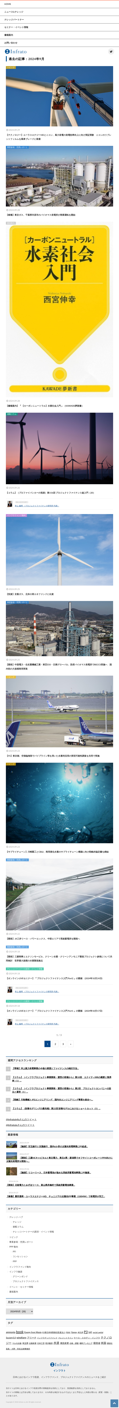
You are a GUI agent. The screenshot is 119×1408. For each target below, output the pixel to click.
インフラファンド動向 (20, 1266)
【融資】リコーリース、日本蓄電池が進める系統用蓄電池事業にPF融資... (55, 1172)
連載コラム (18, 1226)
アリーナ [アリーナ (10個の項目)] (31, 1337)
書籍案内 (13, 1291)
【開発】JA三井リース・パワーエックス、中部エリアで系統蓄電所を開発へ (43, 938)
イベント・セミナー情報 (21, 1286)
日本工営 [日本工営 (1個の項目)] (41, 1343)
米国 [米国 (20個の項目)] (103, 1343)
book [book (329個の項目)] (20, 1332)
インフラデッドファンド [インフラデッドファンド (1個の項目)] (47, 1338)
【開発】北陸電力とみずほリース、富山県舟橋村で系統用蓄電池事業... (40, 1185)
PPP (15, 1261)
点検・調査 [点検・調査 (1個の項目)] (74, 1343)
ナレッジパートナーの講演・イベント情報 (33, 1231)
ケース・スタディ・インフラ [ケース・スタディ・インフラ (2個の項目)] (87, 1337)
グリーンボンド (20, 1276)
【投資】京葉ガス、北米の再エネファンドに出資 (30, 594)
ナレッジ (17, 1221)
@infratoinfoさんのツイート (21, 1119)
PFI (14, 1251)
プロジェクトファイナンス (26, 1281)
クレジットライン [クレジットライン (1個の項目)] (65, 1338)
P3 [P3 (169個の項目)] (86, 1332)
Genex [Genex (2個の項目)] (74, 1332)
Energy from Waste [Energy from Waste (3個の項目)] (33, 1332)
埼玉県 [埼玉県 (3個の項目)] (25, 1343)
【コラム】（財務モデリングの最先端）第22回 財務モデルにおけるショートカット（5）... (56, 1108)
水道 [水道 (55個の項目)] (56, 1343)
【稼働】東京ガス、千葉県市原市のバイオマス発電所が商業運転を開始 (40, 214)
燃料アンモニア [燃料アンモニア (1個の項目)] (86, 1343)
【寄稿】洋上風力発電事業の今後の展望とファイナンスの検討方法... (45, 1068)
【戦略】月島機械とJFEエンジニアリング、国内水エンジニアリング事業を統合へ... (52, 1099)
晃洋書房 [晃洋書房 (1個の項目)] (49, 1343)
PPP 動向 (13, 1246)
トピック (13, 1237)
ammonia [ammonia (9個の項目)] (10, 1332)
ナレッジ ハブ (16, 1217)
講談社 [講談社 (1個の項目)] (109, 1343)
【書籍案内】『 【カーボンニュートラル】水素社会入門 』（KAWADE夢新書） (45, 405)
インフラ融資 (15, 1271)
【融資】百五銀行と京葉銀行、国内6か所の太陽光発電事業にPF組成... (54, 1146)
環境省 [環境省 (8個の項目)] (96, 1343)
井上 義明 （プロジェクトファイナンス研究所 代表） (37, 506)
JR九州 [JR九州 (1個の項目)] (80, 1332)
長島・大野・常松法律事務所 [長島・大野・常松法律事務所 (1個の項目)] (18, 1349)
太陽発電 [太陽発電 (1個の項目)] (32, 1343)
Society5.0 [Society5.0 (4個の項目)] (11, 1337)
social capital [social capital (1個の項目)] (98, 1332)
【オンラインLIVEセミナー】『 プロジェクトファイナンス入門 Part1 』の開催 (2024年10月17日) (54, 1010)
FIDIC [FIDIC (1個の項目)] (68, 1332)
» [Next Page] (70, 1043)
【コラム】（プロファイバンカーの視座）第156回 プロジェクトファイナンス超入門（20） (50, 492)
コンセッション (20, 1256)
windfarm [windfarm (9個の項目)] (21, 1337)
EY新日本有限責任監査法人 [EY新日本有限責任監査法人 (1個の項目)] (53, 1332)
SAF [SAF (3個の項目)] (90, 1332)
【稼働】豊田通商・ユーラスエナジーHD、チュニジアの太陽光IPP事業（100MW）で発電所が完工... (55, 1196)
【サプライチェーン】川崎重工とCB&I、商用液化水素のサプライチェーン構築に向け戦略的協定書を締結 (57, 851)
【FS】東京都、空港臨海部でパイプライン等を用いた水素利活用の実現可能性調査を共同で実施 (52, 755)
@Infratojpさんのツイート (20, 1124)
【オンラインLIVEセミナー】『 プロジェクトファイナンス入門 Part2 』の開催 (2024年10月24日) (54, 978)
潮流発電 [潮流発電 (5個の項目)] (64, 1343)
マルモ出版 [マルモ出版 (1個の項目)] (17, 1343)
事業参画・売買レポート (21, 1242)
